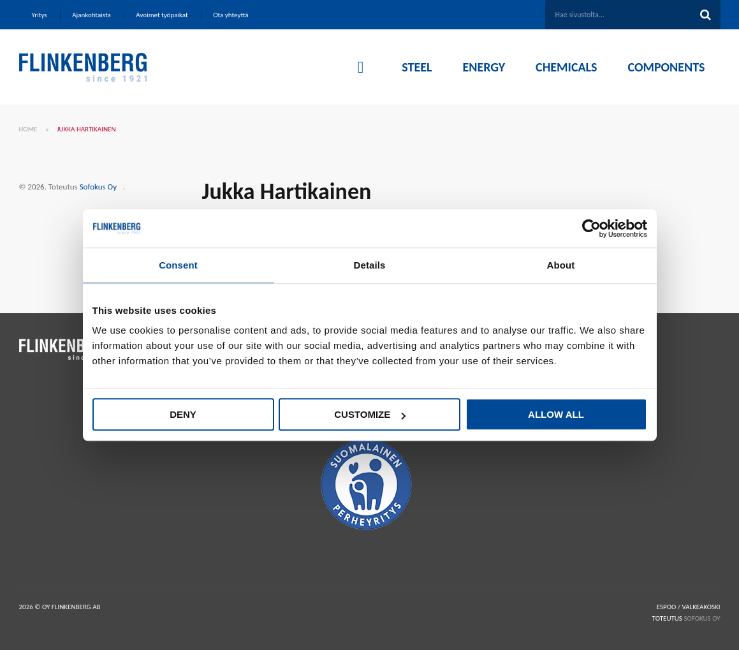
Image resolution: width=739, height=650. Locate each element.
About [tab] (561, 265)
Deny (183, 414)
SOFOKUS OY (702, 618)
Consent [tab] (178, 265)
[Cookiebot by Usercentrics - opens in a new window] (591, 228)
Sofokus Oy (98, 186)
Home (28, 129)
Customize (370, 414)
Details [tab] (370, 265)
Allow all (556, 414)
